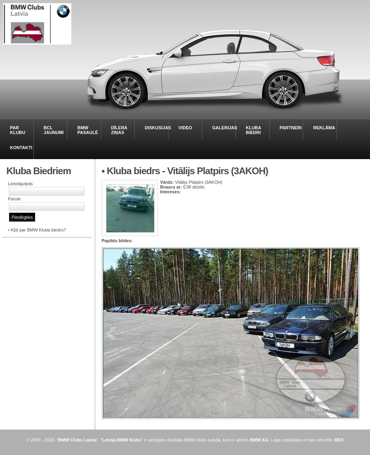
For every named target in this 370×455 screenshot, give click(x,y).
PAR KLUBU (17, 130)
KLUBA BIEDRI (253, 130)
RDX (339, 440)
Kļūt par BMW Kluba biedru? (38, 230)
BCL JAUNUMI (54, 130)
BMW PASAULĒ (87, 130)
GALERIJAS (224, 127)
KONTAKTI (21, 147)
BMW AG (259, 440)
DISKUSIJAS (158, 127)
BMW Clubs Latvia (77, 440)
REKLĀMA (324, 127)
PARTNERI (290, 127)
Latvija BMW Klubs (121, 440)
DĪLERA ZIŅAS (119, 130)
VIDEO (185, 127)
